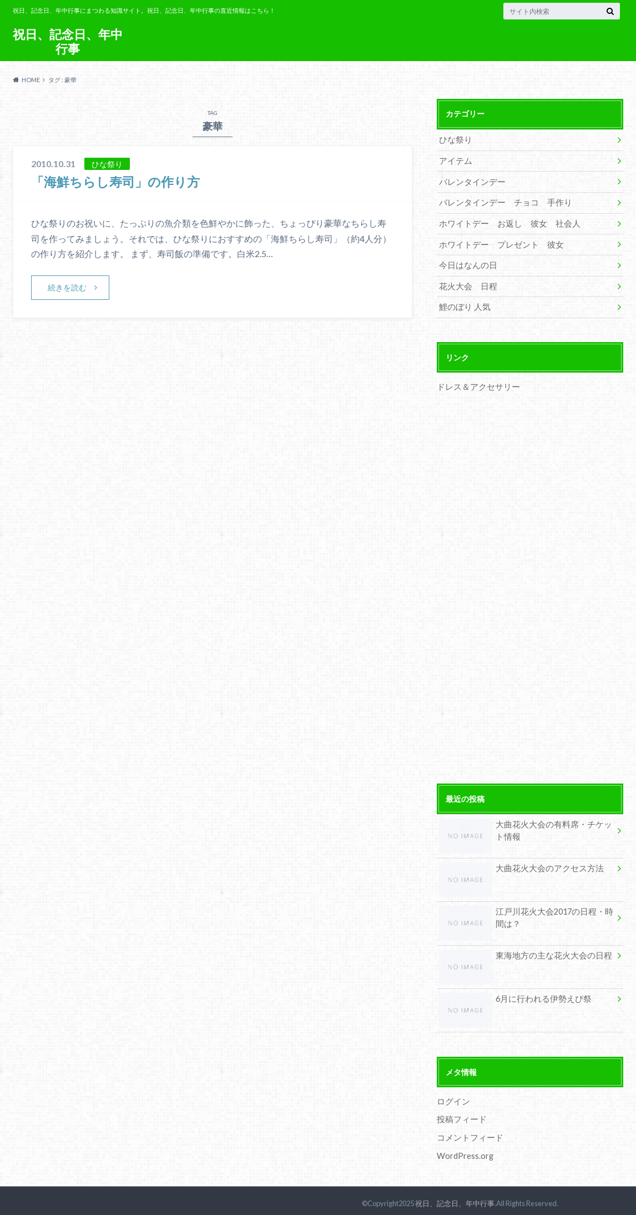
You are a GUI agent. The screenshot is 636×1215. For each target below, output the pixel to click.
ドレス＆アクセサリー (475, 383)
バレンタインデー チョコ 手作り (501, 201)
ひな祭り (454, 139)
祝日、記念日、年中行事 (68, 41)
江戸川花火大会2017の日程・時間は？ (523, 916)
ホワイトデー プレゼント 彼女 (497, 242)
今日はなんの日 (466, 263)
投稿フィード (460, 1115)
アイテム (454, 160)
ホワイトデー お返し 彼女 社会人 (505, 222)
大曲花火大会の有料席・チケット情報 (525, 829)
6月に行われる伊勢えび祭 (512, 997)
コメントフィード (468, 1133)
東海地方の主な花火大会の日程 (521, 954)
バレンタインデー (470, 180)
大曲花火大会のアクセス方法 (518, 866)
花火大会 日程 (466, 283)
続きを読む (67, 287)
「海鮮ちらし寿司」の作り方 (119, 181)
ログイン (452, 1097)
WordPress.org (465, 1151)
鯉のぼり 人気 (463, 304)
